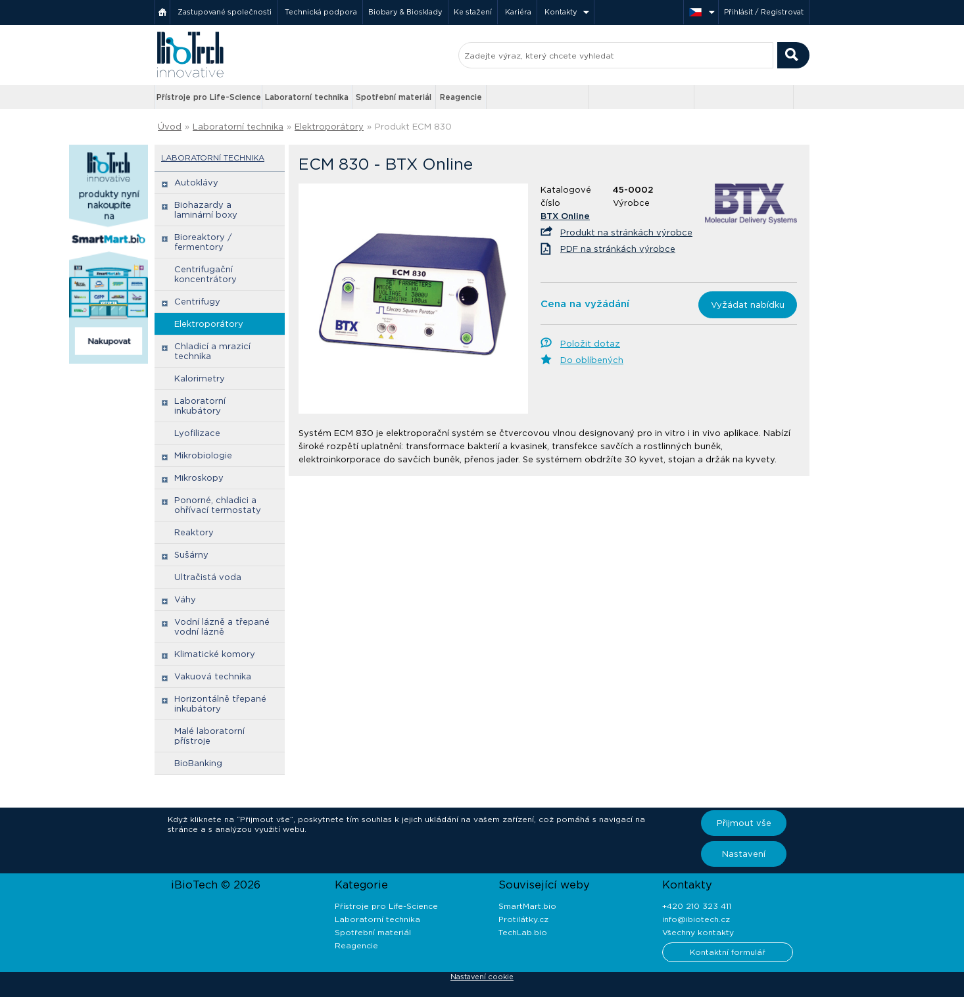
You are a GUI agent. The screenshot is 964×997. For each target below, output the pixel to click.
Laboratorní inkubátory (200, 406)
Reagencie (461, 97)
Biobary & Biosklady (405, 11)
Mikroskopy (199, 478)
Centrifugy (197, 301)
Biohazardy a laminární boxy (205, 210)
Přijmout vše (744, 823)
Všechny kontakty (698, 932)
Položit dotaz (590, 344)
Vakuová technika (212, 676)
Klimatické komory (214, 654)
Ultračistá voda (207, 577)
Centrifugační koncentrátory (205, 274)
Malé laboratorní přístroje (209, 736)
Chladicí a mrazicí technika (212, 351)
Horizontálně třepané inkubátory (220, 704)
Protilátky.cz (523, 919)
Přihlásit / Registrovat (764, 11)
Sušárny (191, 555)
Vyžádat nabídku (747, 305)
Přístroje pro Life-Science (209, 97)
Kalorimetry (199, 378)
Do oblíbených (591, 360)
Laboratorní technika (307, 97)
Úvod (169, 127)
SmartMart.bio (527, 906)
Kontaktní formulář (727, 952)
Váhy (185, 599)
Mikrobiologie (203, 455)
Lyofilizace (197, 433)
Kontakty (560, 11)
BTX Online (565, 216)
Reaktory (194, 532)
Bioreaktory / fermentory (203, 242)
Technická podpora (321, 11)
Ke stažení (473, 11)
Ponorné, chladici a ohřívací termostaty (217, 505)
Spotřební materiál (393, 97)
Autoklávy (196, 182)
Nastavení (743, 854)
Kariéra (518, 11)
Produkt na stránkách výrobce (626, 232)
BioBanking (198, 763)
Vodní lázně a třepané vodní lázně (222, 627)
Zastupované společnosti (225, 11)
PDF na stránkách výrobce (617, 249)
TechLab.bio (522, 932)
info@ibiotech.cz (696, 919)
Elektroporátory (329, 127)
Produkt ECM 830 (413, 127)
